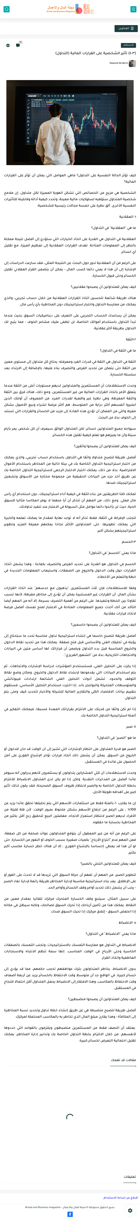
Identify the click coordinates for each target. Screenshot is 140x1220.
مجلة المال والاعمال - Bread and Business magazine (55, 1207)
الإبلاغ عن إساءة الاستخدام (121, 1197)
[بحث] (7, 9)
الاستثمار (128, 45)
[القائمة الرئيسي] (133, 9)
